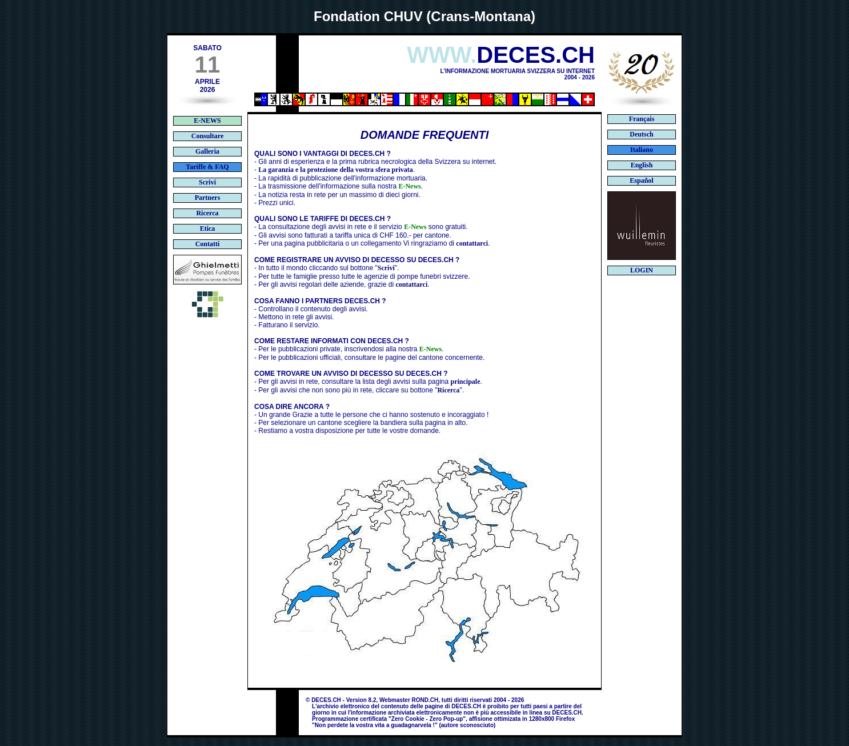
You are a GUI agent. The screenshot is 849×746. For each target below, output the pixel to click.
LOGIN (641, 270)
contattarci (472, 243)
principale (465, 382)
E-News (409, 186)
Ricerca (448, 390)
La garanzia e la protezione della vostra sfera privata (335, 170)
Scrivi (386, 268)
